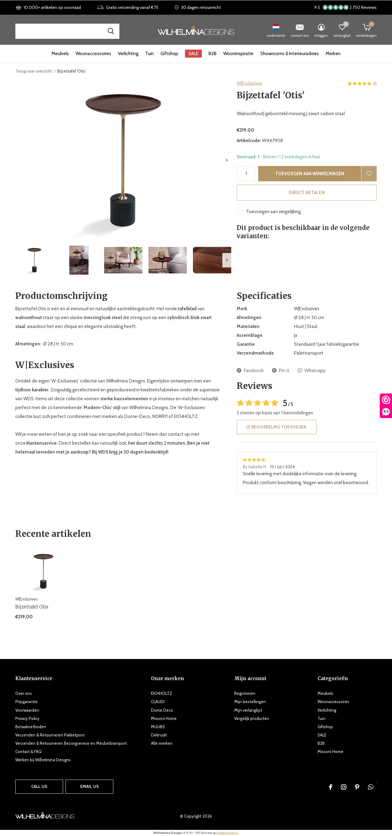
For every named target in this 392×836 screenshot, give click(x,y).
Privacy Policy (27, 718)
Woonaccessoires (93, 53)
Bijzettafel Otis (31, 607)
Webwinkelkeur (227, 833)
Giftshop (169, 53)
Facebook (250, 370)
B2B (213, 53)
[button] (34, 260)
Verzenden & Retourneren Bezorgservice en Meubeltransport (71, 743)
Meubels (60, 53)
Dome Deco (162, 710)
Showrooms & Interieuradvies (289, 53)
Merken (333, 53)
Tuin (149, 53)
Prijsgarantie (26, 701)
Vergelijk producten (251, 718)
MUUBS (158, 726)
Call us (39, 786)
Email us (89, 786)
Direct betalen (307, 192)
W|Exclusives (249, 83)
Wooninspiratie (238, 53)
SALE (193, 53)
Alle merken (161, 743)
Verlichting (128, 53)
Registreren (244, 693)
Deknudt (159, 734)
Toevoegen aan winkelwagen (310, 173)
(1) (375, 83)
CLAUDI (157, 701)
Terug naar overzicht (33, 71)
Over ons (23, 693)
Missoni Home (164, 718)
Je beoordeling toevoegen (276, 426)
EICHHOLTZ (161, 693)
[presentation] (226, 160)
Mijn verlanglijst (248, 710)
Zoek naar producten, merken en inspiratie (110, 31)
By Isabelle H (255, 466)
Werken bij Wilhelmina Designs (43, 759)
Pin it (280, 370)
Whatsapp (312, 370)
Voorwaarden (27, 710)
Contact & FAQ (28, 751)
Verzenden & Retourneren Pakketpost (50, 734)
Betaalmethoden (30, 726)
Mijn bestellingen (250, 701)
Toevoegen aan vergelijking (273, 211)
